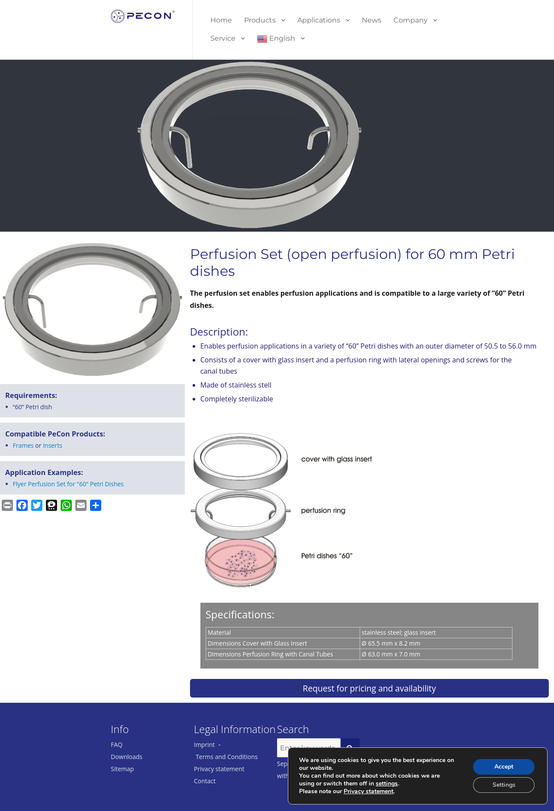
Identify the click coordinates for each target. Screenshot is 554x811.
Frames (23, 445)
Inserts (52, 445)
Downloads (126, 757)
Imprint (204, 744)
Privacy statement (219, 769)
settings (387, 784)
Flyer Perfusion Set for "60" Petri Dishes (68, 484)
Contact (205, 781)
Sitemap (122, 769)
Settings (504, 785)
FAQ (116, 744)
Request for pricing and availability (369, 688)
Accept (503, 767)
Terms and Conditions (227, 757)
